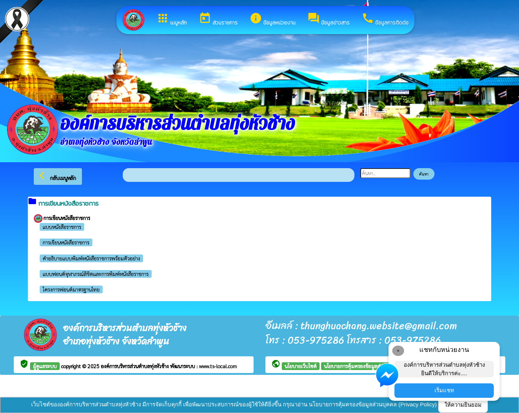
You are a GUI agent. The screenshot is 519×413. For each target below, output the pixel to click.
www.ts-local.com (218, 366)
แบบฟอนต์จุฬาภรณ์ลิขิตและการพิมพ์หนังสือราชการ (96, 273)
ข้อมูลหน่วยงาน (272, 19)
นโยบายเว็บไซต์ (301, 366)
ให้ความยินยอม (463, 405)
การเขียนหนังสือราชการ (66, 242)
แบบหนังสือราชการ (62, 226)
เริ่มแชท (444, 390)
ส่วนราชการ (218, 19)
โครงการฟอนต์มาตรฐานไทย (71, 289)
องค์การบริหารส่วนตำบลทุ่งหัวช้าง (135, 366)
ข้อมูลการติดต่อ (385, 19)
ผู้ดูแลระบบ (45, 366)
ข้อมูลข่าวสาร (328, 19)
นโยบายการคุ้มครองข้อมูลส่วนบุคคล (361, 366)
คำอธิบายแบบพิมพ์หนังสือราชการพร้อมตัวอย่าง (91, 258)
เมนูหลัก (171, 19)
